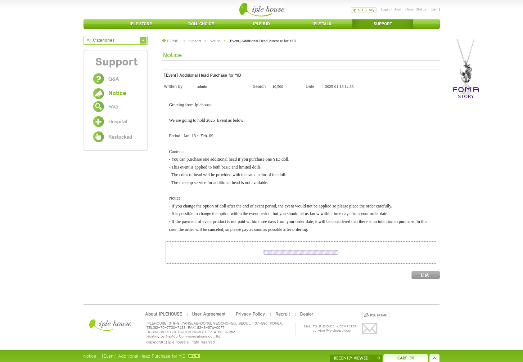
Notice (214, 41)
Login (385, 9)
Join (397, 9)
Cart (433, 9)
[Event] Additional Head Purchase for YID (143, 356)
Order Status (415, 9)
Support (194, 41)
